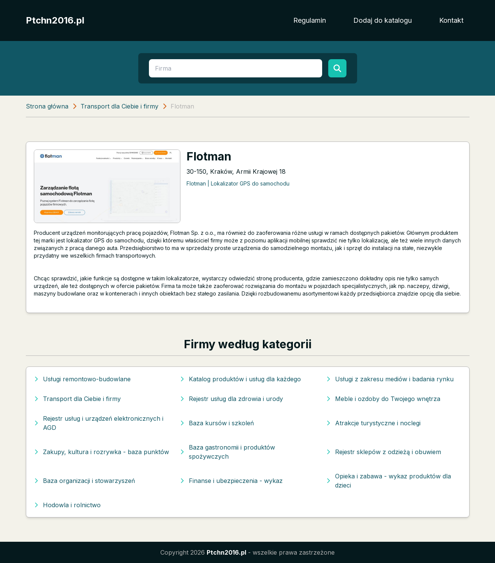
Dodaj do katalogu (382, 20)
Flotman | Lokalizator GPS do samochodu (238, 183)
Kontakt (451, 20)
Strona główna (47, 106)
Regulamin (309, 20)
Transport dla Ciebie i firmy (119, 106)
